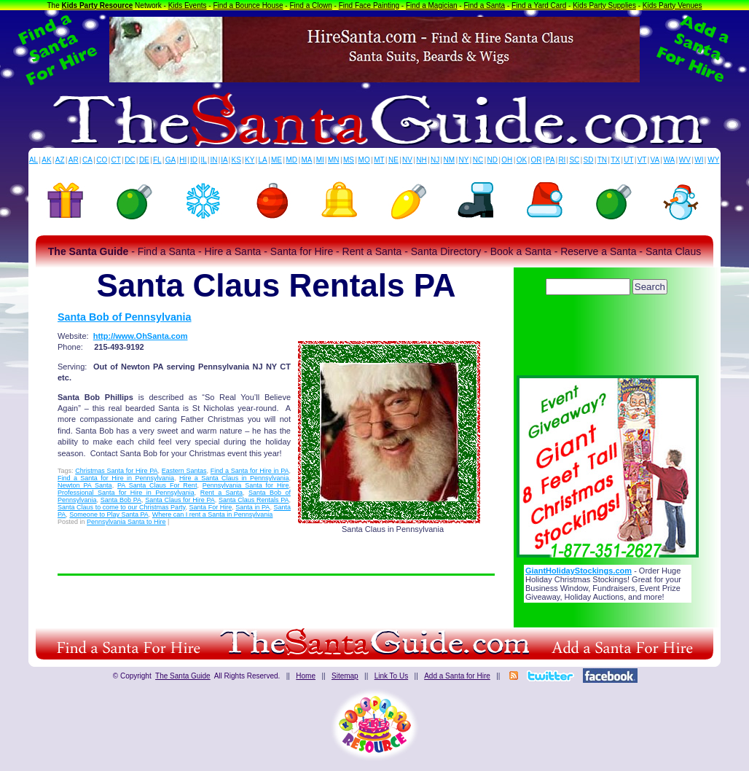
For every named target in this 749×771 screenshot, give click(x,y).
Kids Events (187, 5)
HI (183, 160)
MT (379, 160)
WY (713, 160)
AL (33, 160)
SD (589, 160)
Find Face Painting (369, 5)
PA (550, 160)
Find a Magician (432, 5)
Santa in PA (252, 507)
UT (628, 160)
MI (320, 160)
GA (170, 160)
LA (263, 160)
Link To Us (391, 676)
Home (305, 676)
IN (213, 160)
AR (73, 160)
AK (46, 160)
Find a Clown (310, 5)
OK (522, 160)
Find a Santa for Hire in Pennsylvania (116, 478)
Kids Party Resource (97, 5)
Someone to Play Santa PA (108, 514)
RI (561, 160)
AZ (60, 160)
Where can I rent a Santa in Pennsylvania (212, 514)
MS (348, 160)
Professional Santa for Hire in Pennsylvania (126, 492)
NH (421, 160)
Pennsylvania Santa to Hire (126, 521)
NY (463, 160)
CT (116, 160)
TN (602, 160)
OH (506, 160)
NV (407, 160)
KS (236, 160)
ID (193, 160)
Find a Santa (484, 5)
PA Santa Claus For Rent (157, 485)
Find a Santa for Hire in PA (250, 470)
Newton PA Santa (85, 485)
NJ (435, 160)
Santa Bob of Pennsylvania (125, 317)
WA (669, 160)
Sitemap (345, 676)
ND (492, 160)
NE (393, 160)
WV (685, 160)
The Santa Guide (183, 676)
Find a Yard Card (538, 5)
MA (307, 160)
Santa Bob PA (121, 500)
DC (130, 160)
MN (334, 160)
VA (655, 160)
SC (574, 160)
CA (87, 160)
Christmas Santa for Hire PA (116, 470)
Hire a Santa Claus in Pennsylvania (234, 478)
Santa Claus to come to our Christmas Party (121, 507)
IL (204, 160)
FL (157, 160)
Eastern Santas (184, 470)
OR (536, 160)
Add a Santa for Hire (457, 676)
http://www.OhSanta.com (140, 336)
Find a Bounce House (248, 5)
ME (276, 160)
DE (144, 160)
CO (101, 160)
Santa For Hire (210, 507)
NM (449, 160)
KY (249, 160)
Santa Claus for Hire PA (180, 500)
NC (478, 160)
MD (292, 160)
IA (224, 160)
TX (615, 160)
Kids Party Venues (672, 5)
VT (642, 160)
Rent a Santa (221, 492)
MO (364, 160)
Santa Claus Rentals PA (254, 500)
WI (698, 160)
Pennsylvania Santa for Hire (246, 485)
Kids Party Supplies (604, 5)
